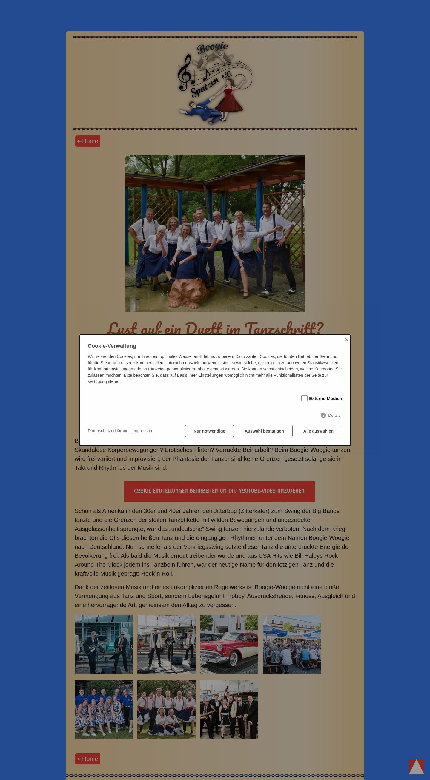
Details (334, 415)
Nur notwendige (209, 431)
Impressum (143, 430)
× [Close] (347, 340)
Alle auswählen (318, 431)
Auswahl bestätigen (264, 431)
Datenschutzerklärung (108, 430)
